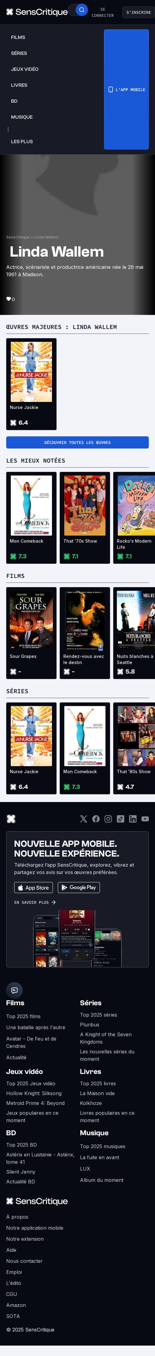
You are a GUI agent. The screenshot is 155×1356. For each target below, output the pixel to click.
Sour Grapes (23, 656)
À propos (17, 1217)
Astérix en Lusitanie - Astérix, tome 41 (40, 1158)
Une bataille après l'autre (35, 1027)
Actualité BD (20, 1181)
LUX (85, 1169)
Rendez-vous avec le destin (83, 659)
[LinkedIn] (133, 820)
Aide (11, 1250)
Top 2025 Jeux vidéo (30, 1083)
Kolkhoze (91, 1103)
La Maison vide (97, 1093)
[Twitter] (83, 820)
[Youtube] (145, 820)
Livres (90, 1072)
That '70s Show (80, 541)
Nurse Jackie (24, 407)
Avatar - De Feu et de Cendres (31, 1042)
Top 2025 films (23, 1016)
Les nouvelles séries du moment (107, 1055)
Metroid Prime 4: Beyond (35, 1103)
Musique (94, 1133)
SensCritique (18, 237)
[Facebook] (96, 820)
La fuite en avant (99, 1157)
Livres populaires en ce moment (107, 1116)
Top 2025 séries (98, 1015)
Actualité (16, 1057)
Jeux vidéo (24, 1072)
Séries (90, 1003)
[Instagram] (108, 820)
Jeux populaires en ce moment (32, 1116)
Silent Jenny (20, 1172)
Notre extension (25, 1239)
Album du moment (101, 1180)
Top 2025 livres (98, 1083)
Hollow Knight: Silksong (34, 1093)
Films (15, 1003)
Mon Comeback (26, 541)
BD (11, 1133)
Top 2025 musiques (102, 1146)
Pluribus (89, 1025)
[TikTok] (120, 820)
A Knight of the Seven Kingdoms (106, 1038)
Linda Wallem (46, 237)
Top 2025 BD (21, 1145)
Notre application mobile (34, 1228)
